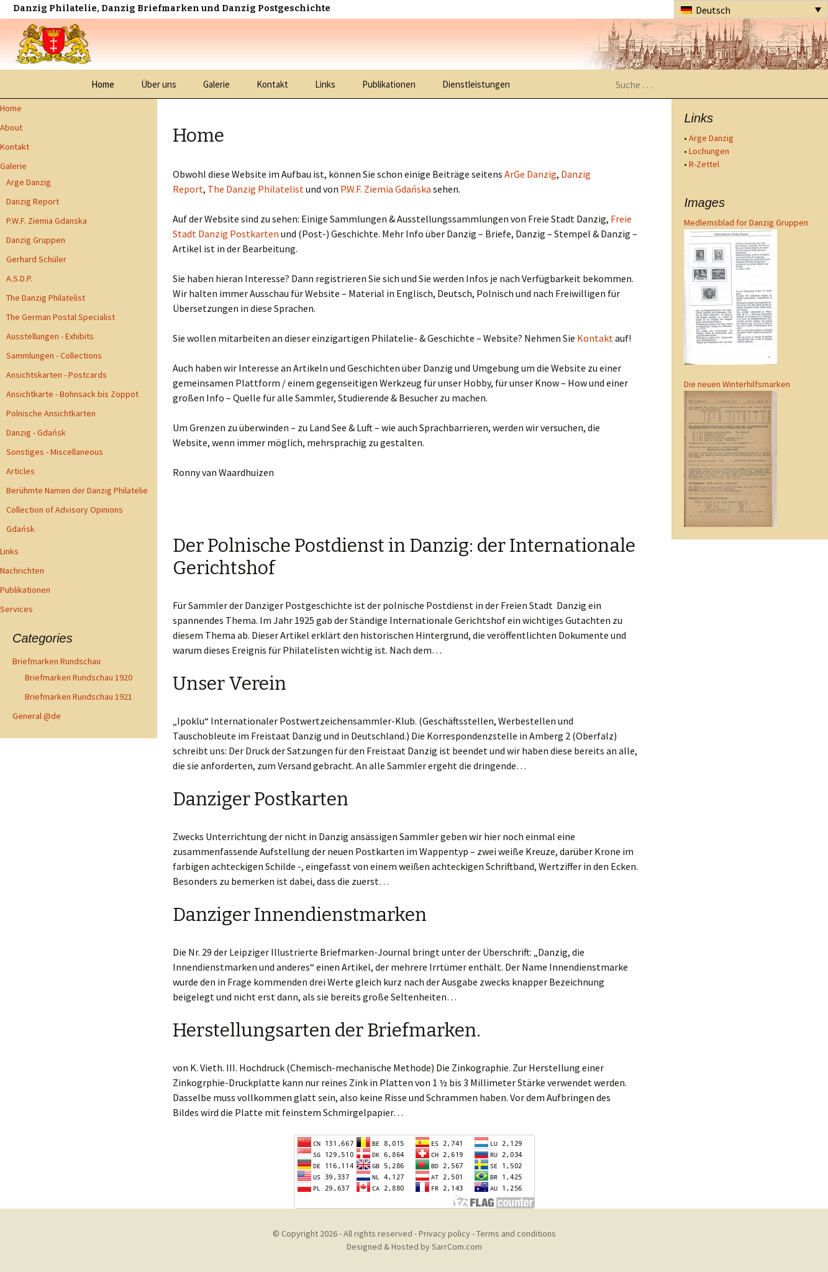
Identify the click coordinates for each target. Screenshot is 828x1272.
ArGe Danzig (530, 174)
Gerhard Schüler (36, 259)
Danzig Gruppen (35, 239)
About (11, 127)
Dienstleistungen (476, 84)
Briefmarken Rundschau (56, 661)
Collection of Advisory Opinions (64, 509)
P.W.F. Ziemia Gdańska (385, 189)
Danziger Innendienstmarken (300, 915)
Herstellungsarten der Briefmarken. (327, 1030)
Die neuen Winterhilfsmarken (737, 384)
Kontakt (272, 84)
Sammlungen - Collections (54, 355)
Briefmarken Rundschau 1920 (78, 677)
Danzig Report (32, 201)
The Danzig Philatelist (45, 297)
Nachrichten (22, 570)
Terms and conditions (516, 1233)
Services (16, 609)
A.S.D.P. (19, 278)
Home (102, 84)
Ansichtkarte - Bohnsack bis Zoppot (72, 394)
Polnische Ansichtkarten (51, 413)
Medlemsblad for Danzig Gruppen (746, 222)
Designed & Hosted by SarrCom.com (414, 1246)
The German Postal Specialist (60, 317)
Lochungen (709, 151)
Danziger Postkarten (260, 799)
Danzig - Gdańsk (36, 432)
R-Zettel (704, 164)
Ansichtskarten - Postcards (56, 374)
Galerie (216, 84)
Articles (20, 471)
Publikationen (389, 84)
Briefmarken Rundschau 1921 (78, 696)
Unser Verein (229, 683)
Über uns (158, 84)
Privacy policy (444, 1233)
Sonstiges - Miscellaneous (54, 451)
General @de (36, 715)
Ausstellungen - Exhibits (50, 336)
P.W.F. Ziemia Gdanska (46, 220)
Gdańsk (20, 528)
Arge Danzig (28, 182)
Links (325, 84)
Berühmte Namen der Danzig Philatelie (77, 490)
